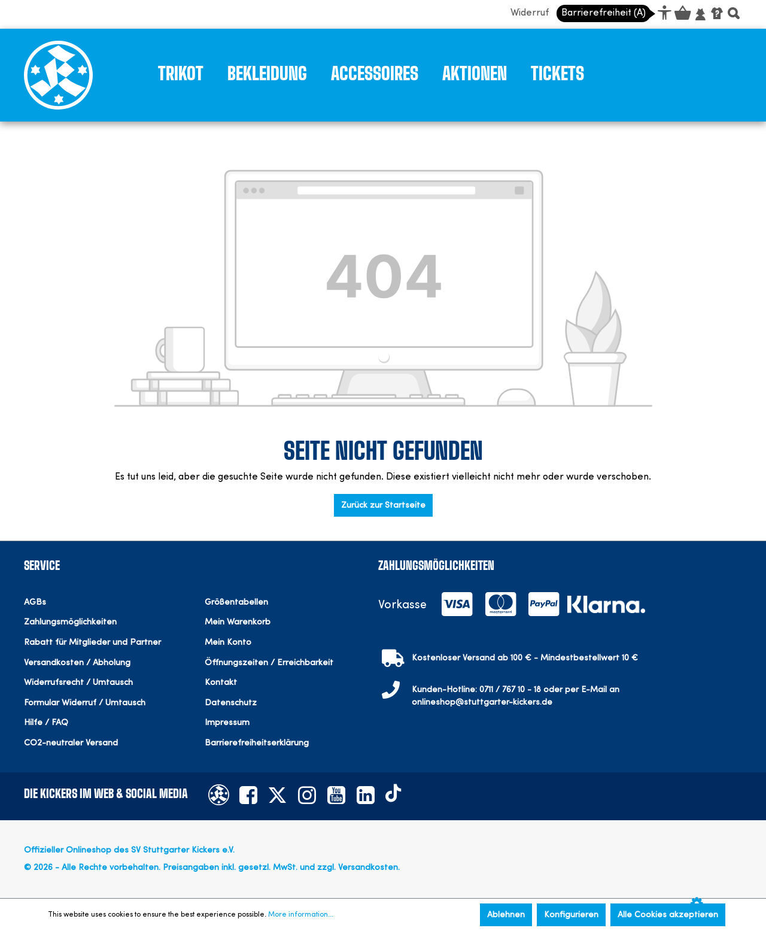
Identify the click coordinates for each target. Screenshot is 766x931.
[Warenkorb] (681, 15)
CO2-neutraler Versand (71, 743)
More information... (300, 914)
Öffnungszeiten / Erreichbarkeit (269, 663)
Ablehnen (506, 915)
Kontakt (221, 682)
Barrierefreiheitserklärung (257, 743)
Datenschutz (231, 703)
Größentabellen (236, 602)
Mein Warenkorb (237, 622)
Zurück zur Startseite (383, 505)
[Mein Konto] (700, 15)
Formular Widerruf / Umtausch (84, 703)
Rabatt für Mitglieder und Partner (92, 642)
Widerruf (529, 13)
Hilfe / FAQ (46, 722)
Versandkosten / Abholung (77, 663)
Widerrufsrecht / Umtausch (78, 682)
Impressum (227, 722)
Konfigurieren (571, 915)
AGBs (35, 602)
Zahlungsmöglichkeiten (70, 622)
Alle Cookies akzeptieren (668, 915)
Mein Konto (228, 642)
